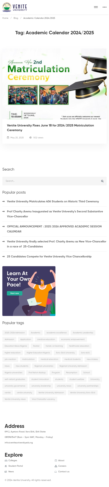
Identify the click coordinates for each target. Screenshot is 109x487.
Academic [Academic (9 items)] (35, 333)
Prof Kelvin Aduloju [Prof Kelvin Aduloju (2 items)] (37, 373)
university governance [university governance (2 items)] (15, 386)
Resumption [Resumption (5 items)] (71, 373)
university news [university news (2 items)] (64, 386)
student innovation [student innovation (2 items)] (40, 379)
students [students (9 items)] (59, 379)
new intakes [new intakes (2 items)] (92, 359)
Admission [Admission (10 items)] (9, 339)
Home (5, 18)
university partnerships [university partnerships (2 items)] (87, 386)
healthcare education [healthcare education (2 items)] (79, 346)
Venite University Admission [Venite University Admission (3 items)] (51, 393)
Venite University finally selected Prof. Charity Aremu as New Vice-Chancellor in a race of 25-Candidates (56, 244)
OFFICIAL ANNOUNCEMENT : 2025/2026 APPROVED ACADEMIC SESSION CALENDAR (54, 229)
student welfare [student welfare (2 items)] (76, 379)
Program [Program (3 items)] (56, 373)
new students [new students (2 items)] (22, 366)
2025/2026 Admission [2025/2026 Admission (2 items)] (15, 333)
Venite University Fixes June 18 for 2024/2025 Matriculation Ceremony (50, 128)
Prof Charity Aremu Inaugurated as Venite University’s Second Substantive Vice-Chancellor (55, 214)
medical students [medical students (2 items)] (72, 359)
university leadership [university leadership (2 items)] (41, 386)
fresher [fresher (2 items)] (36, 346)
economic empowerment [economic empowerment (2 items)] (73, 339)
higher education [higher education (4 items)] (12, 353)
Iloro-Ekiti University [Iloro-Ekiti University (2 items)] (65, 353)
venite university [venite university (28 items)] (24, 393)
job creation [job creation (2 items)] (10, 359)
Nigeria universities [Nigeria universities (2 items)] (13, 373)
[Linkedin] (19, 446)
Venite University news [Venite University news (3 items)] (15, 399)
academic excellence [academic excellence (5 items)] (57, 333)
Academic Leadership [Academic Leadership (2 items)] (83, 333)
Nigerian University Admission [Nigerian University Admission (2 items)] (73, 366)
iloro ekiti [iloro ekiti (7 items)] (85, 353)
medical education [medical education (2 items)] (49, 359)
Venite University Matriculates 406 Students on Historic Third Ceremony (53, 201)
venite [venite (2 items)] (8, 393)
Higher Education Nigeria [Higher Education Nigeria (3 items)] (38, 353)
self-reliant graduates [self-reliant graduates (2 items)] (15, 379)
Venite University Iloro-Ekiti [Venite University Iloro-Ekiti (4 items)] (82, 393)
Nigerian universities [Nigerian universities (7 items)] (44, 366)
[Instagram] (14, 446)
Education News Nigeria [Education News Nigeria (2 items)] (16, 346)
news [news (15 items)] (7, 366)
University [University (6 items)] (95, 379)
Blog (16, 18)
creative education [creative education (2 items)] (46, 339)
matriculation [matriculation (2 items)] (28, 359)
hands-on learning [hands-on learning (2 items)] (54, 346)
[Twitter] (9, 446)
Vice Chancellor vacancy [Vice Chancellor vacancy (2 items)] (43, 399)
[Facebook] (5, 446)
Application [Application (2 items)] (25, 339)
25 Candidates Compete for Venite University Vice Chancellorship (49, 256)
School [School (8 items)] (86, 373)
